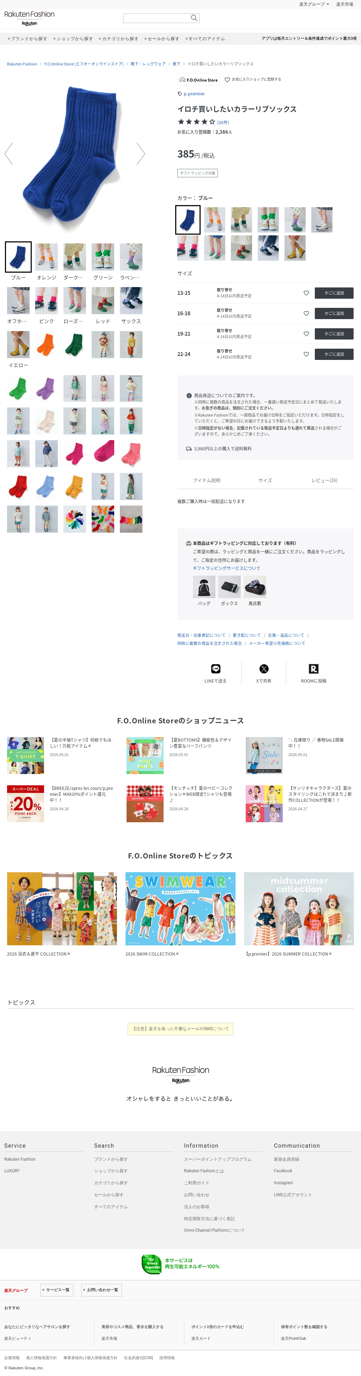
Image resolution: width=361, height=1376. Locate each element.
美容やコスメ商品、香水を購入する (133, 1327)
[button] (8, 153)
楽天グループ (312, 4)
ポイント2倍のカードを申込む (217, 1327)
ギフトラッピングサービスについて (227, 568)
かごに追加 (334, 293)
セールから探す (109, 1194)
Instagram (283, 1182)
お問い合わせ (196, 1194)
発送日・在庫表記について (201, 635)
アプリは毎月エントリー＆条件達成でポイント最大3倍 (309, 38)
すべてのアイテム (111, 1206)
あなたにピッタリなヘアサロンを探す (37, 1327)
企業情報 (12, 1357)
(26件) (223, 122)
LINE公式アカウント (293, 1194)
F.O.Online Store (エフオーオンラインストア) (84, 64)
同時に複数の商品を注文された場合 (209, 643)
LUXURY (12, 1170)
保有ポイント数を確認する (304, 1327)
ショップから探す (111, 1170)
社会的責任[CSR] (138, 1357)
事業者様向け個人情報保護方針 (90, 1357)
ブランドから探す (111, 1159)
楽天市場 (344, 4)
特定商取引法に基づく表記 (209, 1218)
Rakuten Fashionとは (204, 1170)
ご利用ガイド (196, 1182)
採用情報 (167, 1357)
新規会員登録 (286, 1159)
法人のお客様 (196, 1206)
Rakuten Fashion (59, 18)
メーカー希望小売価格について (277, 643)
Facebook (283, 1170)
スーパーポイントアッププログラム (218, 1159)
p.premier (194, 93)
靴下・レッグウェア (148, 64)
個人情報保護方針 (41, 1357)
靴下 (176, 64)
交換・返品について (286, 635)
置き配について (247, 635)
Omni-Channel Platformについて (214, 1230)
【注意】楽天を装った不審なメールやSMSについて (181, 1028)
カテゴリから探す (111, 1182)
